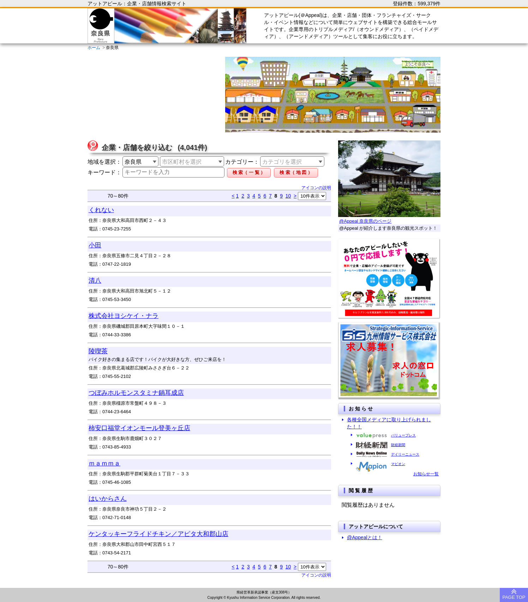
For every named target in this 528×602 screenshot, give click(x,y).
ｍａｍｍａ (104, 463)
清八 (95, 280)
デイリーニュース (405, 454)
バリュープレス (403, 435)
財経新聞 (398, 445)
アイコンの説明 (316, 187)
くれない (101, 209)
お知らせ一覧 (426, 473)
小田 (95, 245)
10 (288, 196)
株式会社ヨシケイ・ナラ (123, 315)
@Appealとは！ (364, 537)
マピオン (398, 464)
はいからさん (108, 498)
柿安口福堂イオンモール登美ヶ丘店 (139, 428)
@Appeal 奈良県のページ (365, 221)
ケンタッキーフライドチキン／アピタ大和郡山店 (158, 533)
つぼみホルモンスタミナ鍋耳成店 (136, 392)
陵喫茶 (98, 351)
